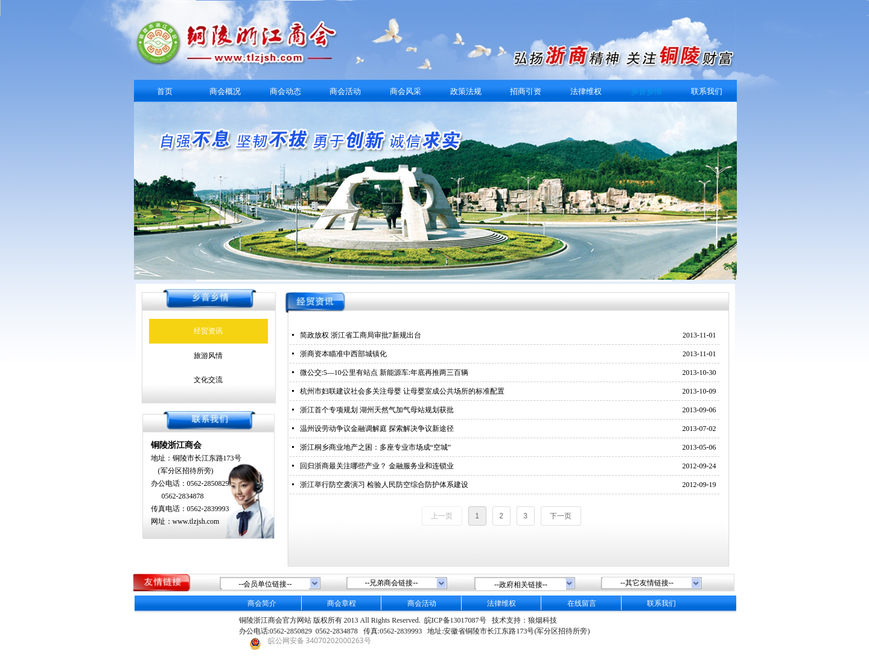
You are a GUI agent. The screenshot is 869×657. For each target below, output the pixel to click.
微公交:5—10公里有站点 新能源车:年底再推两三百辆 (384, 372)
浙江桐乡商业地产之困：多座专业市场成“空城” (375, 447)
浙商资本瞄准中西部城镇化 (343, 354)
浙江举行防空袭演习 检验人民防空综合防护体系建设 (384, 484)
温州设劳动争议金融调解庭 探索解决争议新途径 (377, 428)
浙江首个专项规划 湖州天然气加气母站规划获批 (377, 410)
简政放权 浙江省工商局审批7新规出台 (360, 335)
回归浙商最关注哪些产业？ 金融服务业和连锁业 (377, 466)
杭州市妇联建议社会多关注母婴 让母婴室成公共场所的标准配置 (402, 391)
